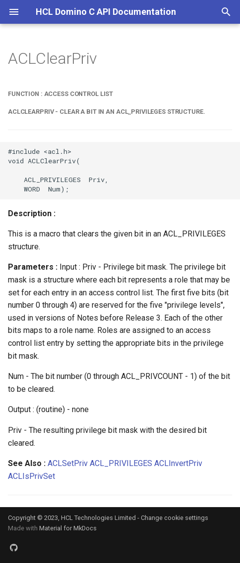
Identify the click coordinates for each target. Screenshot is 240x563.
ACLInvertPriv (178, 463)
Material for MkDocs (68, 528)
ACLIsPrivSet (31, 476)
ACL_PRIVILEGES (121, 463)
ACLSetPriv (68, 463)
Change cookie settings (174, 517)
